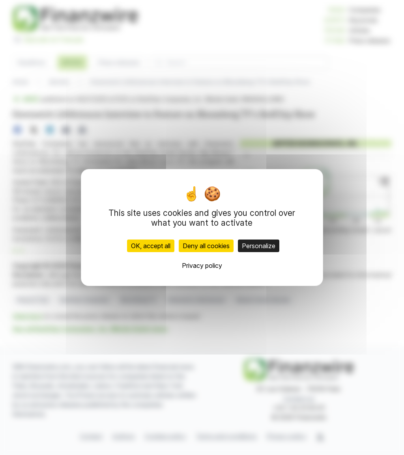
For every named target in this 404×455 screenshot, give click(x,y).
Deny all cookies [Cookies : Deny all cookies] (206, 246)
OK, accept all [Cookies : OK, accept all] (150, 246)
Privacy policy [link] (202, 265)
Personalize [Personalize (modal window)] (258, 246)
